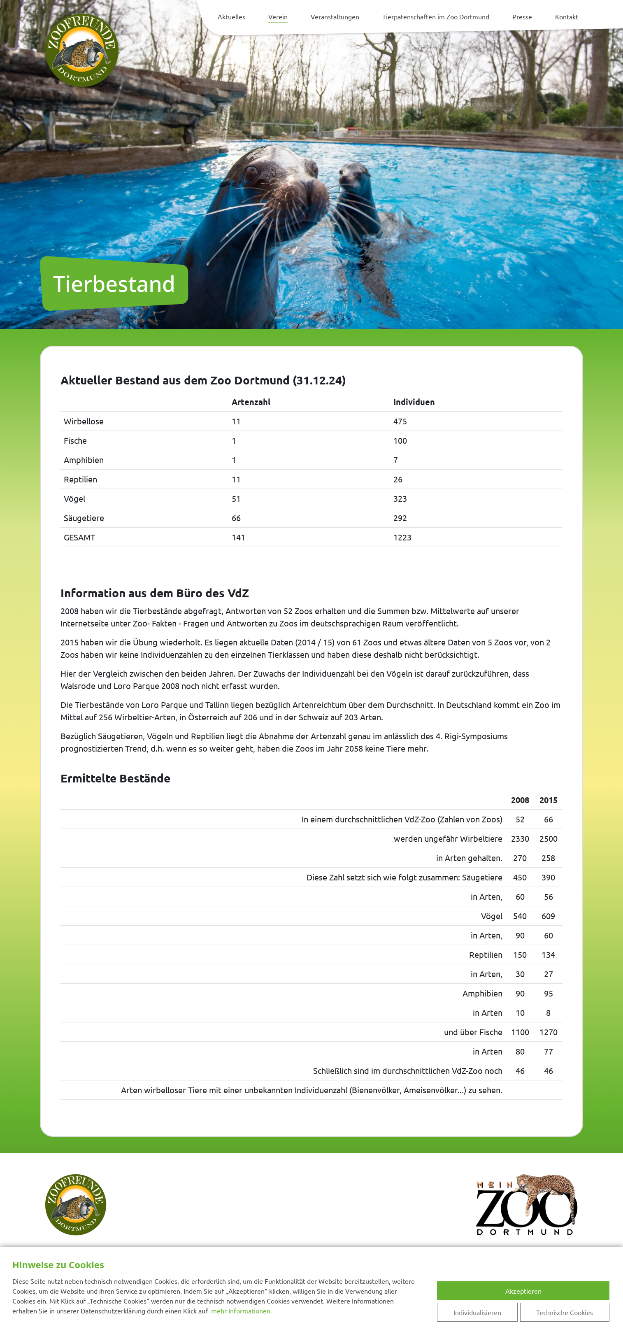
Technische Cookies (564, 1312)
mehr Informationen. (241, 1310)
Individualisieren (477, 1312)
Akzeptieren (523, 1291)
